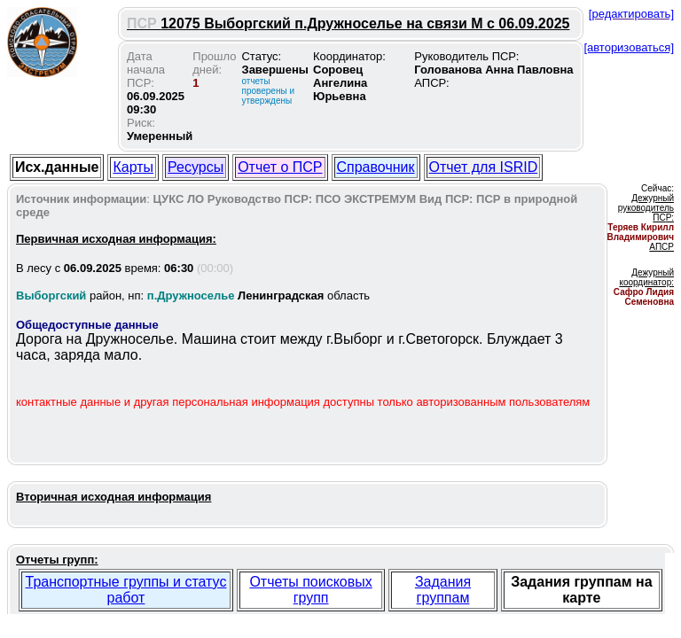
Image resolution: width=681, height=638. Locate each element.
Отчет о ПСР (280, 167)
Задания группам (443, 589)
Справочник (376, 167)
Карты (133, 167)
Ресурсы (195, 167)
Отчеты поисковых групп (310, 589)
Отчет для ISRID (483, 167)
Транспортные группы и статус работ (126, 589)
